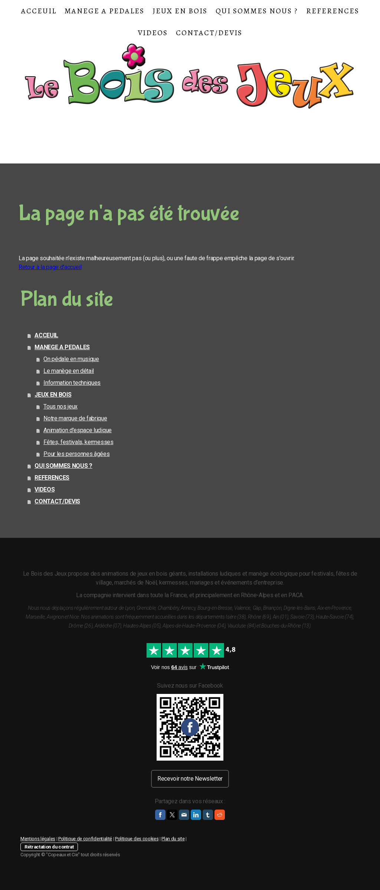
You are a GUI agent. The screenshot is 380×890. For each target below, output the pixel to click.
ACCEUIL (38, 11)
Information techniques (72, 382)
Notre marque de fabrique (75, 418)
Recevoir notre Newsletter (190, 778)
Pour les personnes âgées (76, 453)
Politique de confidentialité (85, 838)
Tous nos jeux (60, 406)
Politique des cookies (136, 838)
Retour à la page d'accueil (50, 267)
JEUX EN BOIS (180, 11)
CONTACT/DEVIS (209, 33)
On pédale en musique (71, 359)
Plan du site (172, 838)
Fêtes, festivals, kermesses (78, 442)
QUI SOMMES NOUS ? (257, 11)
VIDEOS (153, 33)
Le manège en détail (68, 370)
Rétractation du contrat (49, 847)
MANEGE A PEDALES (104, 11)
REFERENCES (332, 11)
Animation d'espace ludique (77, 430)
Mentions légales (37, 838)
